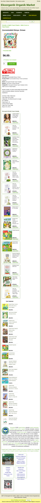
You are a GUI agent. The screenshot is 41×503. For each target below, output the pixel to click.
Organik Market (21, 427)
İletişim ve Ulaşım (21, 461)
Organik (23, 429)
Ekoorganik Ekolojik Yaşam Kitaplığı (14, 81)
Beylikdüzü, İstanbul (27, 9)
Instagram (8, 467)
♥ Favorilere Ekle (7, 50)
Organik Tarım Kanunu (22, 449)
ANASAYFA (6, 12)
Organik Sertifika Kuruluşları (21, 444)
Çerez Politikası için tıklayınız (18, 500)
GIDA (12, 12)
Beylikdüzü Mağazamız (21, 456)
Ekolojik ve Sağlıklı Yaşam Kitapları (11, 25)
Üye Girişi (3, 1)
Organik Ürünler (6, 451)
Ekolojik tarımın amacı (22, 432)
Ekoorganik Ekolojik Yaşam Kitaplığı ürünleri (18, 84)
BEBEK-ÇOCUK (7, 15)
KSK (28, 451)
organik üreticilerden (34, 427)
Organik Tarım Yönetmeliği (13, 443)
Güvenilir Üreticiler (26, 7)
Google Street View (8, 474)
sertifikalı (12, 429)
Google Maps (8, 472)
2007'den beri (9, 9)
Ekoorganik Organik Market (18, 5)
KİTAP (24, 15)
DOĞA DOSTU (16, 15)
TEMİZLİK (26, 12)
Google (8, 470)
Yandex (8, 475)
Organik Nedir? (5, 449)
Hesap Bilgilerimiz (21, 477)
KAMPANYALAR (7, 18)
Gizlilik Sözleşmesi (21, 474)
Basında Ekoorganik (20, 458)
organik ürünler (17, 429)
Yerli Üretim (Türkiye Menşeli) (12, 83)
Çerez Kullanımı (20, 479)
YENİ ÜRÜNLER (32, 15)
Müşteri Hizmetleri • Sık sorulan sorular (15, 1)
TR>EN (38, 1)
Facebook (8, 469)
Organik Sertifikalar (34, 451)
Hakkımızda (20, 454)
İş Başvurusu (21, 459)
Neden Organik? (12, 449)
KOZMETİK (19, 12)
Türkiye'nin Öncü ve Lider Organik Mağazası (10, 7)
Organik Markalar (23, 451)
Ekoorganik (12, 427)
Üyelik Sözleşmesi (21, 475)
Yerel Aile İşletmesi (17, 9)
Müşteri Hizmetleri (21, 462)
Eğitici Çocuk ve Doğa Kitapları (9, 86)
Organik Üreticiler (14, 451)
